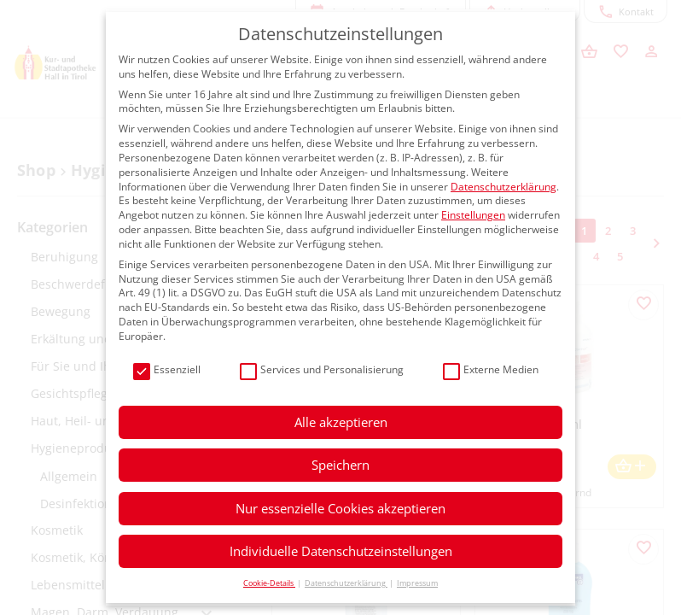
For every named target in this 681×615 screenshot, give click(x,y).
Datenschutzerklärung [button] (346, 583)
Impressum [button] (417, 583)
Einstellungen (473, 215)
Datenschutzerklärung (503, 186)
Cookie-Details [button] (269, 583)
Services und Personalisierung (322, 370)
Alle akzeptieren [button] (340, 421)
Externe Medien (490, 370)
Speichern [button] (340, 464)
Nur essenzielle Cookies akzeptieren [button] (340, 508)
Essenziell (167, 370)
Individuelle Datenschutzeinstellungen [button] (341, 550)
